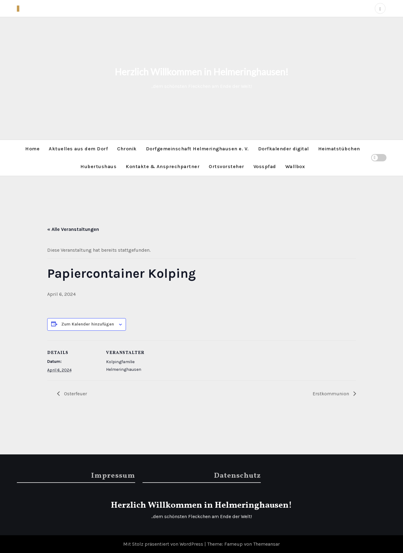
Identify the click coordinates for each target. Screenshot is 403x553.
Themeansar (266, 544)
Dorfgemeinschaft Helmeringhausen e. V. (197, 149)
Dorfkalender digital (283, 149)
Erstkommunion (331, 394)
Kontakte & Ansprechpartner (163, 166)
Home (32, 149)
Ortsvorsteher (226, 166)
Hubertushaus (98, 166)
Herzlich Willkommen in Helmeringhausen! (201, 71)
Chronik (127, 149)
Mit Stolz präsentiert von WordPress (163, 544)
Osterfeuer (75, 394)
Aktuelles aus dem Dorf (78, 149)
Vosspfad (264, 166)
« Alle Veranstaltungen (73, 229)
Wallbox (295, 166)
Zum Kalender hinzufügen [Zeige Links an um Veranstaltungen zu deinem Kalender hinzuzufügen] (87, 324)
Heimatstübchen (339, 149)
